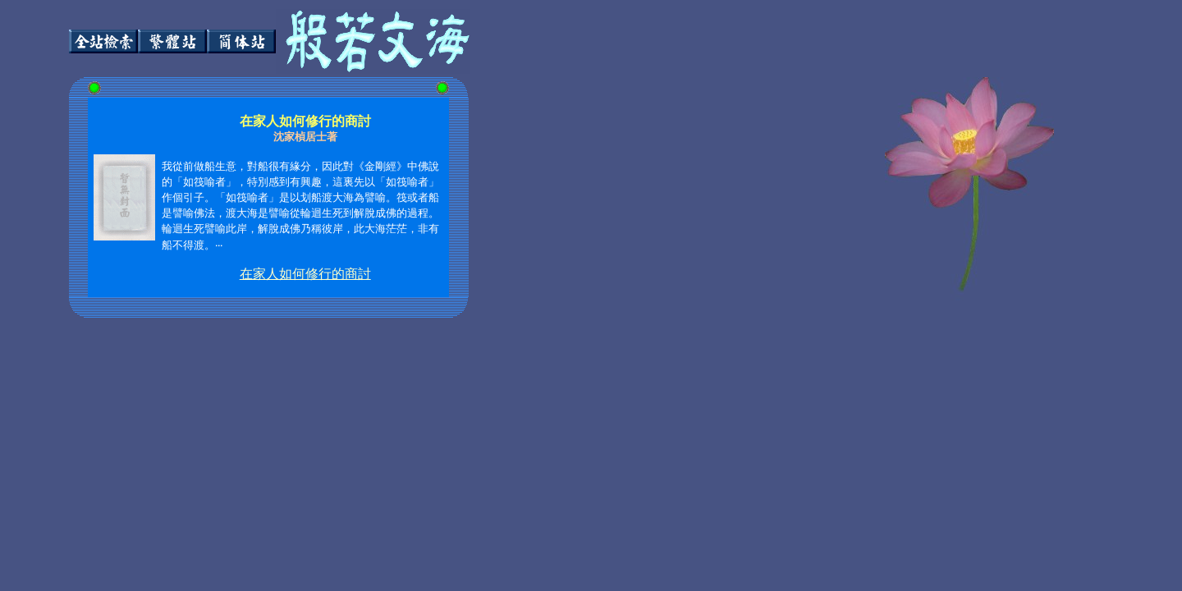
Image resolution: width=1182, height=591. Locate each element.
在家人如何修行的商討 (305, 274)
